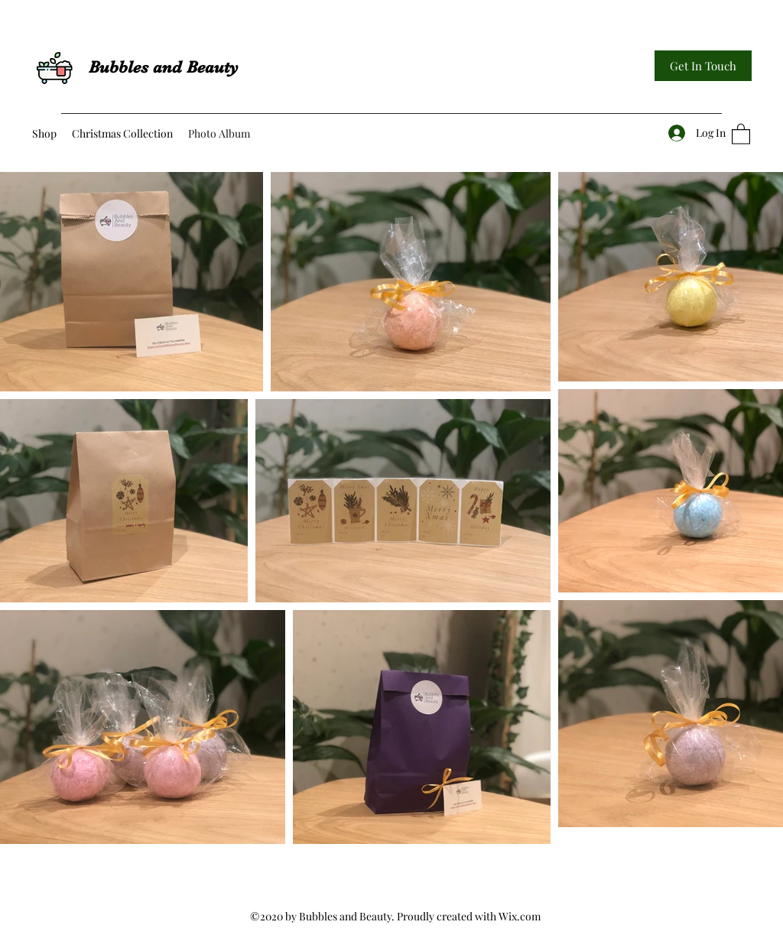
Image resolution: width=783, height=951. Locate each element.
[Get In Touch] (703, 65)
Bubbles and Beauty (164, 66)
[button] (741, 133)
